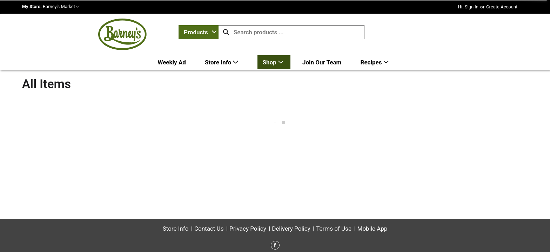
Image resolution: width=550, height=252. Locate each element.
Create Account (501, 6)
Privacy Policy (247, 203)
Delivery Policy (291, 203)
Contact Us (208, 203)
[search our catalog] (226, 32)
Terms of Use (333, 203)
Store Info (176, 203)
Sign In (471, 6)
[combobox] (199, 32)
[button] (61, 6)
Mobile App (372, 203)
